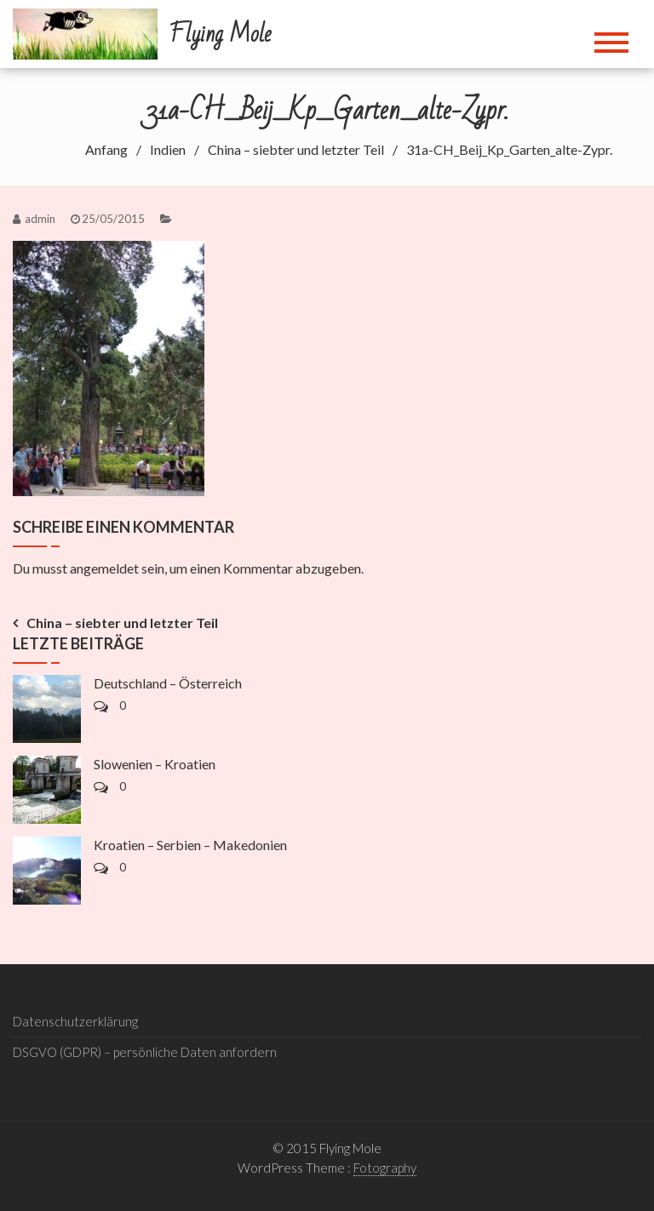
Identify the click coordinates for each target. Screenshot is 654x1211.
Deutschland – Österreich (168, 683)
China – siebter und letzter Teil (122, 622)
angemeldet (104, 568)
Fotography (384, 1167)
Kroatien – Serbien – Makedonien (190, 845)
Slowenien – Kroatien (154, 764)
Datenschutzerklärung (75, 1021)
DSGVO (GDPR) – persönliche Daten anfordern (145, 1052)
